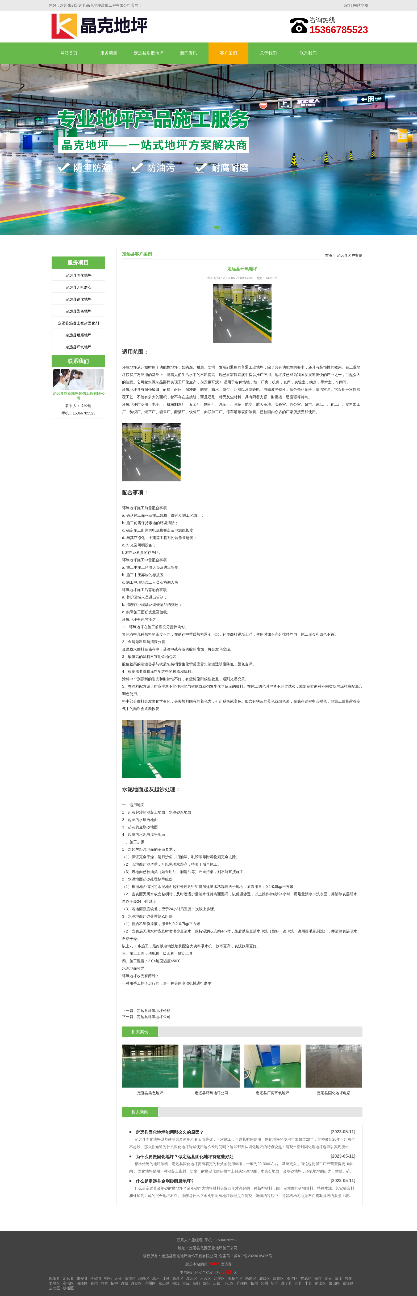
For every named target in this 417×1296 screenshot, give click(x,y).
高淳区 (178, 1278)
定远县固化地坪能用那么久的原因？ (170, 1132)
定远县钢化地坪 (78, 299)
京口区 (164, 1283)
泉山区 (334, 1283)
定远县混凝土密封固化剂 (78, 323)
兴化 (348, 1278)
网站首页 (68, 53)
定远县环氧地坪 (78, 347)
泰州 (94, 1283)
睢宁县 (286, 1283)
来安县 (82, 1278)
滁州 (156, 1278)
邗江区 (228, 1283)
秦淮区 (292, 1278)
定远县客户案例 (349, 256)
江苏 (166, 1278)
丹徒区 (136, 1283)
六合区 (205, 1278)
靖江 (338, 1278)
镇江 (176, 1283)
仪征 (206, 1283)
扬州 (254, 1283)
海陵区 (82, 1283)
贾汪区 (348, 1283)
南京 (318, 1278)
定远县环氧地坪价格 (153, 1010)
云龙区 (54, 1288)
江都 (216, 1283)
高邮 (196, 1283)
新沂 (274, 1283)
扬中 (114, 1283)
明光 (108, 1278)
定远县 (68, 1278)
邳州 (264, 1283)
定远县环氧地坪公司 (153, 1017)
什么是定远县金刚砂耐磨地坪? (165, 1181)
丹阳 (124, 1283)
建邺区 (278, 1278)
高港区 (68, 1283)
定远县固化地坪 (78, 275)
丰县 (308, 1283)
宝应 (186, 1283)
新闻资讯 (188, 53)
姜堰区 (54, 1283)
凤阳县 (54, 1278)
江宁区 (219, 1278)
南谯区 (130, 1278)
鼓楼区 (68, 1288)
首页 (328, 256)
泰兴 (328, 1278)
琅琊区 (143, 1278)
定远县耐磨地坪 (149, 53)
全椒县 (96, 1278)
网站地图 (360, 5)
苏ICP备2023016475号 (253, 1256)
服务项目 (108, 53)
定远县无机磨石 (78, 287)
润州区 (150, 1283)
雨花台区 (235, 1278)
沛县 (298, 1283)
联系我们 (308, 53)
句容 (104, 1283)
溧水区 (191, 1278)
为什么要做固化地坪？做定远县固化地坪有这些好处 (184, 1156)
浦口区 (264, 1278)
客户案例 (228, 53)
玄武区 (306, 1278)
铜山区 (320, 1283)
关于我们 (268, 53)
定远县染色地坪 (78, 311)
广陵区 (242, 1283)
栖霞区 (250, 1278)
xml (347, 5)
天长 (118, 1278)
